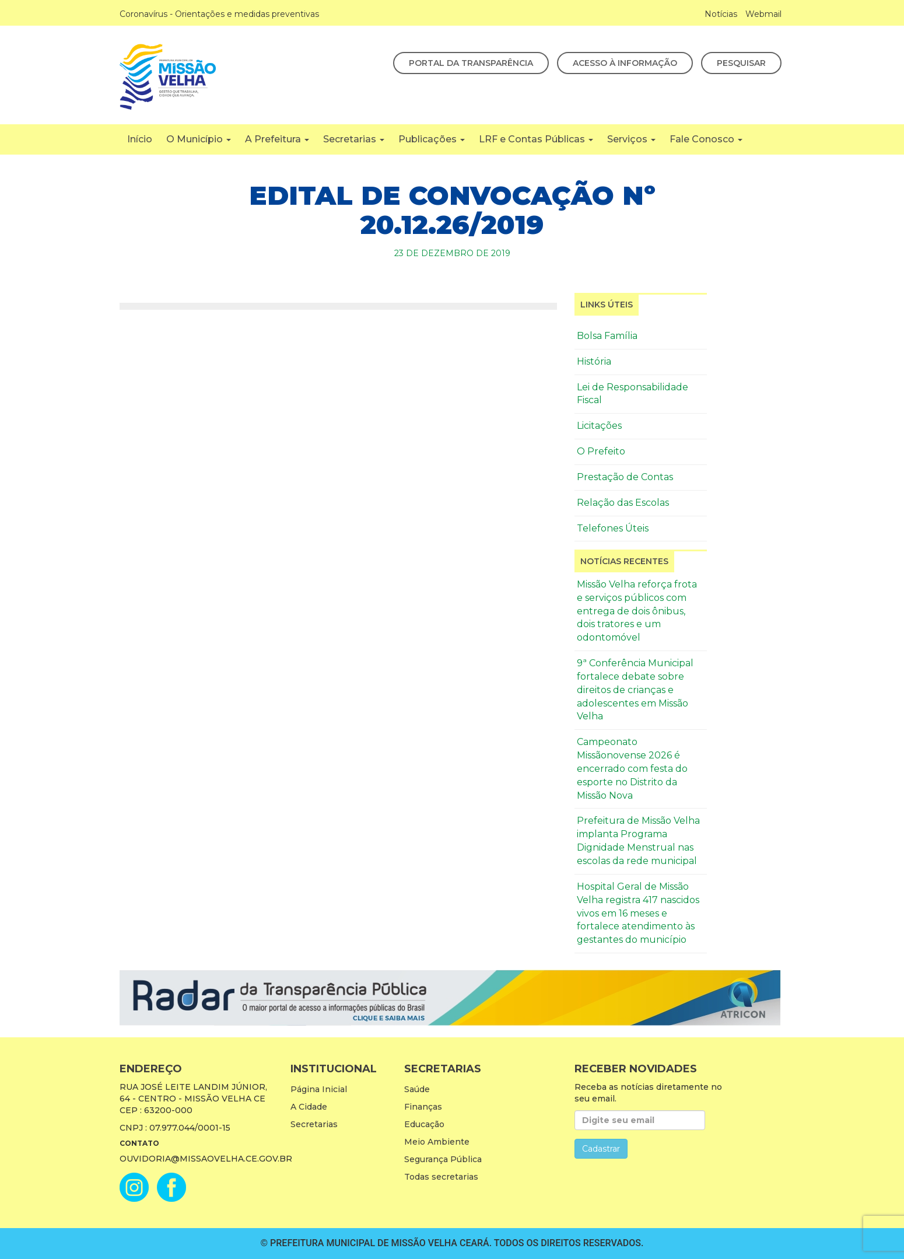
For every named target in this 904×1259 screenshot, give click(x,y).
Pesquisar (741, 63)
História (594, 361)
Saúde (417, 1089)
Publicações (431, 139)
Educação (424, 1124)
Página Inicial (318, 1089)
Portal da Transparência (471, 63)
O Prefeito (601, 451)
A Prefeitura (277, 139)
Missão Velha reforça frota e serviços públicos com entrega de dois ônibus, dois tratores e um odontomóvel (637, 611)
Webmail (763, 14)
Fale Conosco (706, 139)
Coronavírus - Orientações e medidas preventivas (219, 14)
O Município (198, 139)
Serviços (631, 139)
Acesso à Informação (625, 63)
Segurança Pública (443, 1159)
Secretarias (353, 139)
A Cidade (308, 1106)
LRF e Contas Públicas (536, 139)
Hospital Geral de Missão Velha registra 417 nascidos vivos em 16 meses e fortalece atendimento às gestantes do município (638, 913)
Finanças (423, 1106)
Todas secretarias (441, 1176)
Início (139, 139)
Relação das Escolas (623, 502)
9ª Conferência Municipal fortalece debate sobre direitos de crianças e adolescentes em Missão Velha (635, 690)
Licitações (599, 425)
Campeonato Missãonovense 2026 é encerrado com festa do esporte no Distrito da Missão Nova (632, 768)
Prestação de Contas (625, 476)
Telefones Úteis (613, 528)
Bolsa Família (607, 335)
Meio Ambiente (436, 1141)
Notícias (721, 14)
